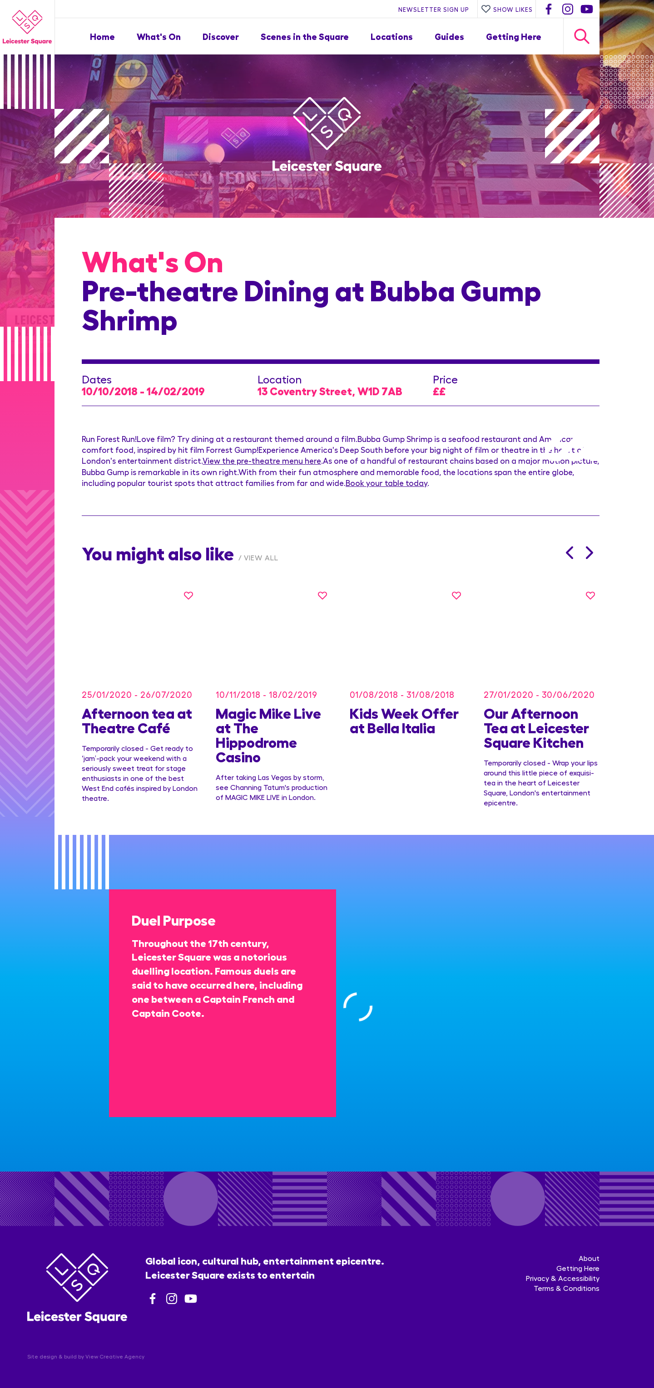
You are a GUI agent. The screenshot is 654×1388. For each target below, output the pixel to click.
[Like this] (188, 595)
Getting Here (513, 36)
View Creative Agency (114, 1347)
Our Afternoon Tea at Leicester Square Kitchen (536, 718)
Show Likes (507, 9)
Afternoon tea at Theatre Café (137, 710)
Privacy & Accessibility (563, 1269)
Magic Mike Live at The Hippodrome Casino (268, 725)
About (589, 1249)
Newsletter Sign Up (433, 9)
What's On (159, 36)
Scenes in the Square (305, 36)
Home (102, 36)
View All (261, 557)
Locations (392, 36)
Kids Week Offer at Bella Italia (404, 710)
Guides (449, 36)
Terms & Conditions (567, 1279)
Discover (221, 36)
